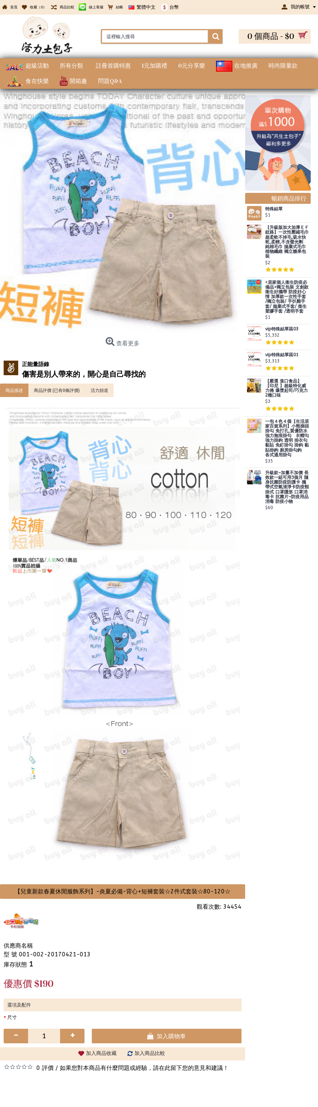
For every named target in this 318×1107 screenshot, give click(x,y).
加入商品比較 (149, 1053)
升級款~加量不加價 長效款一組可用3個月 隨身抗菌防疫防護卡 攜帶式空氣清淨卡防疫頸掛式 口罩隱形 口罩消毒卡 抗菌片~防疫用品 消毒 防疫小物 (287, 487)
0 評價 (45, 1067)
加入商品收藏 (101, 1053)
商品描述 (14, 390)
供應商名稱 (18, 945)
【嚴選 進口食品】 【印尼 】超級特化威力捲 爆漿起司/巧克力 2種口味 (286, 388)
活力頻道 (99, 390)
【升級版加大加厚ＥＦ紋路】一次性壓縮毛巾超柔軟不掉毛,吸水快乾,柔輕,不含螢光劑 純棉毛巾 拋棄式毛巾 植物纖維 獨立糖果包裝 (287, 242)
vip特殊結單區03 (281, 329)
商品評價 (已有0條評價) (57, 390)
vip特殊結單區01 (281, 355)
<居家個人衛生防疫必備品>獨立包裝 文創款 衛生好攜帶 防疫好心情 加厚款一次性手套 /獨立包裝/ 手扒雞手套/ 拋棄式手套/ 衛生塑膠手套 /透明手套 (287, 297)
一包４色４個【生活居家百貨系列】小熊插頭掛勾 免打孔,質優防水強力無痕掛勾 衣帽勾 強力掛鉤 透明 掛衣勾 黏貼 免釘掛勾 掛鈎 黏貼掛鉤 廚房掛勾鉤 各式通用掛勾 (287, 438)
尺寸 (12, 1017)
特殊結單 (274, 209)
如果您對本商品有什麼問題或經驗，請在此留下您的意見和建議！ (144, 1067)
